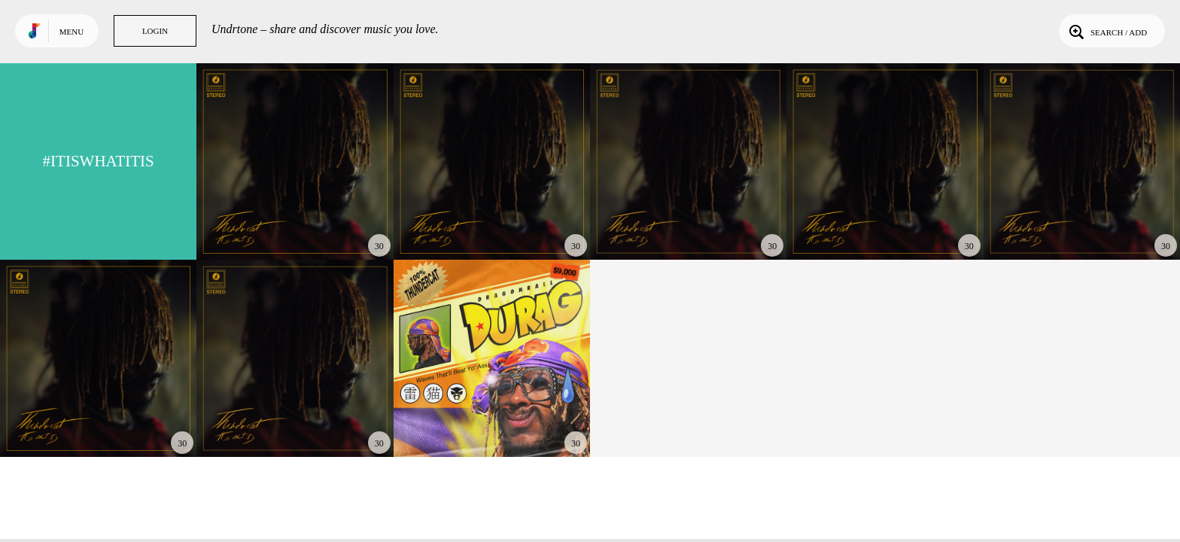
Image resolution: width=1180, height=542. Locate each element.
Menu (71, 31)
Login (155, 30)
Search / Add (1106, 31)
